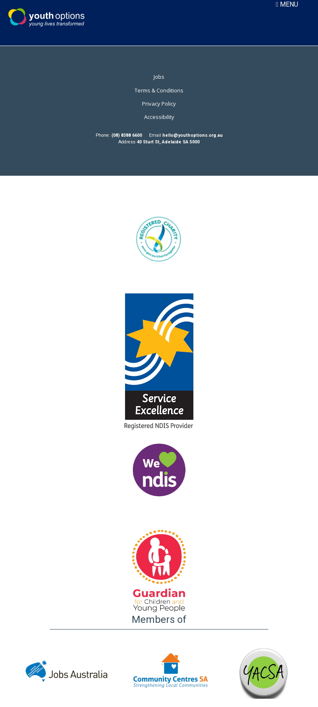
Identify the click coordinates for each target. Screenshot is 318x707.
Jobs (159, 76)
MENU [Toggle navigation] (287, 4)
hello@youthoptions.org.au (192, 135)
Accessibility (159, 117)
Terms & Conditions (159, 90)
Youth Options (46, 17)
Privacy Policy (159, 103)
